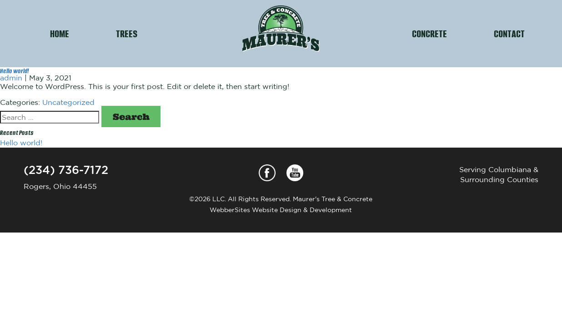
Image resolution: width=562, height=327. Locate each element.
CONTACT (509, 33)
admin (11, 78)
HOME (59, 33)
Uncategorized (68, 102)
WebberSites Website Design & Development (281, 209)
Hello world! (14, 70)
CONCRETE (429, 33)
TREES (126, 33)
